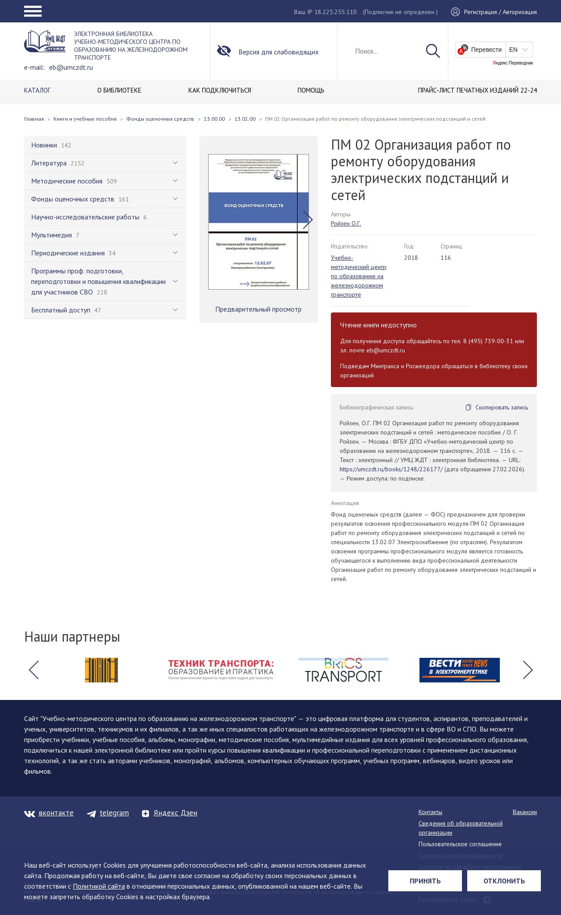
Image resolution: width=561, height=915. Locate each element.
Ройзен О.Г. (346, 223)
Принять (425, 880)
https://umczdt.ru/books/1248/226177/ (391, 469)
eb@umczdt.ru (71, 67)
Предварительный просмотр (258, 309)
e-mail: (34, 67)
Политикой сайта (99, 886)
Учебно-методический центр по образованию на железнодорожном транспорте (359, 276)
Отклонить (504, 880)
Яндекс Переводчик (513, 63)
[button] (307, 220)
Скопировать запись (502, 407)
